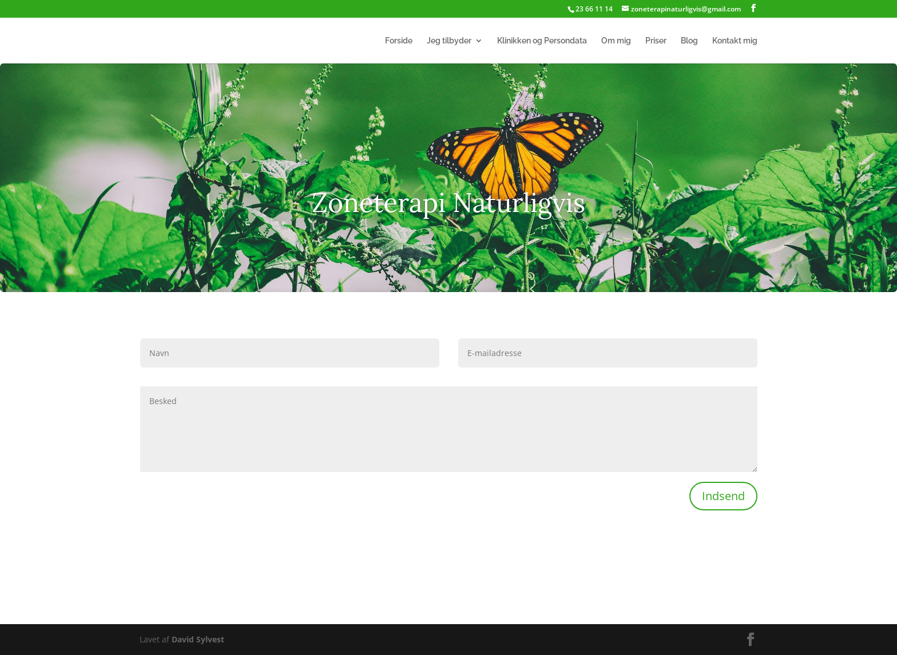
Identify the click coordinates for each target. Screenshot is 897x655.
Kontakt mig (734, 41)
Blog (689, 41)
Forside (398, 41)
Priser (655, 41)
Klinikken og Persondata (542, 41)
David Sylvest (198, 639)
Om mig (616, 41)
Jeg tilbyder (449, 41)
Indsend (723, 496)
